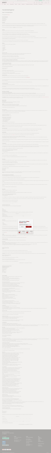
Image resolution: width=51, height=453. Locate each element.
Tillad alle (29, 226)
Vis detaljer (25, 228)
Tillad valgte (22, 226)
